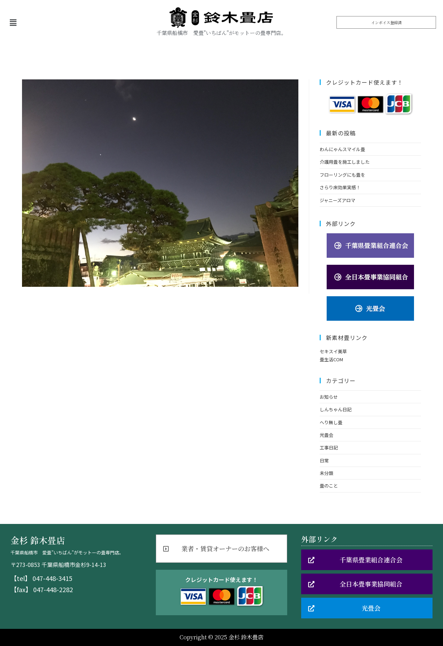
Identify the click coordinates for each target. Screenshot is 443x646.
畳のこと (329, 485)
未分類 (326, 473)
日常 (324, 460)
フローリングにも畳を (342, 174)
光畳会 (326, 435)
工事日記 (329, 447)
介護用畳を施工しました (345, 161)
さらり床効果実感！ (340, 187)
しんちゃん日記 (335, 409)
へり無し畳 (331, 422)
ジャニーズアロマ (337, 200)
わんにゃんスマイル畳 (342, 149)
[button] (386, 22)
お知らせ (329, 396)
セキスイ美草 (333, 351)
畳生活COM (331, 359)
